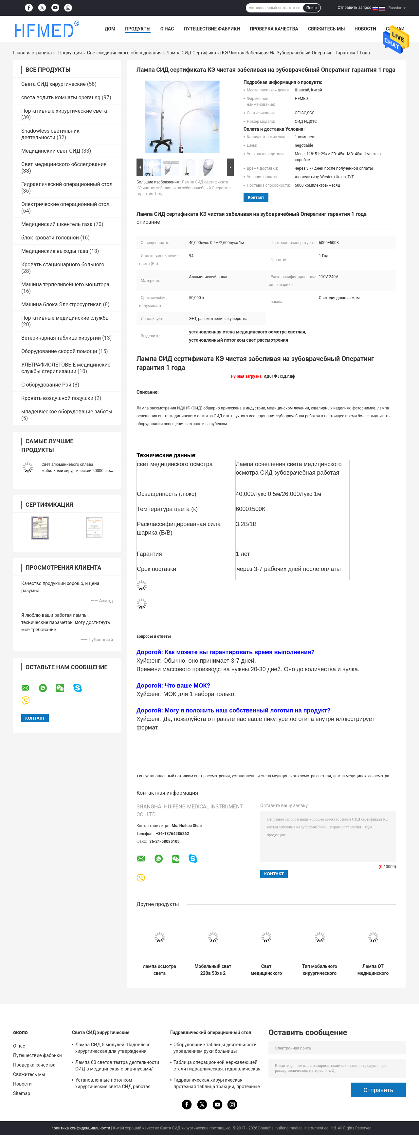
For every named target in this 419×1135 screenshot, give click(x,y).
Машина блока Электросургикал (61, 304)
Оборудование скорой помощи (59, 351)
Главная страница (32, 52)
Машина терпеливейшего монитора (65, 284)
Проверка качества (274, 28)
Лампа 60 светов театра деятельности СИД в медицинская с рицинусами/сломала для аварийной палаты (117, 1066)
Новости (365, 28)
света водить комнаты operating (60, 97)
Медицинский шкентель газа (57, 224)
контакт (256, 197)
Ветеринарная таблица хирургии (61, 338)
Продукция (70, 52)
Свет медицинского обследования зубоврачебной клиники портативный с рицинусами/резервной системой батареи (266, 970)
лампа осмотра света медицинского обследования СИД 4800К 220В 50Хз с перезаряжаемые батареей (159, 970)
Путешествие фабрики (212, 28)
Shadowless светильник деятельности (50, 134)
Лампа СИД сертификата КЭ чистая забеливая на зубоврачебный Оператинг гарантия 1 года (184, 188)
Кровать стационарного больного (62, 264)
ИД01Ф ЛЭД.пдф (279, 376)
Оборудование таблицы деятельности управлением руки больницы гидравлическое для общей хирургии (215, 1049)
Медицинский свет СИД (50, 151)
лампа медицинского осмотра (361, 776)
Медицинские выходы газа (54, 251)
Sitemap (21, 1093)
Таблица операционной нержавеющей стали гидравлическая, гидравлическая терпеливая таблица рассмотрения (217, 1066)
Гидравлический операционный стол (67, 184)
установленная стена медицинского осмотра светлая (281, 776)
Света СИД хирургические (53, 84)
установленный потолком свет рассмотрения (187, 776)
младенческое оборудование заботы (66, 411)
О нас (167, 28)
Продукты (138, 28)
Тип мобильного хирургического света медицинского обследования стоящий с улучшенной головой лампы (319, 970)
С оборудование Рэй (46, 385)
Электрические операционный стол (65, 204)
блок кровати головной (50, 238)
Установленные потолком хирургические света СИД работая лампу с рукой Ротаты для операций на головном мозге (118, 1084)
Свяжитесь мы (326, 28)
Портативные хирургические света (64, 111)
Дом (110, 28)
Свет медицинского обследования (124, 52)
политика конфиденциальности (80, 1128)
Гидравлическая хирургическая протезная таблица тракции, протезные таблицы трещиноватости (216, 1084)
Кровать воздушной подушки (57, 398)
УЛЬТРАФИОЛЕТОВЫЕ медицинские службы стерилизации (65, 368)
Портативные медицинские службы (65, 318)
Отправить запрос (354, 7)
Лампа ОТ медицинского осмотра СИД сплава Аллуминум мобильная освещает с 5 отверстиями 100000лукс (373, 970)
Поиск (311, 8)
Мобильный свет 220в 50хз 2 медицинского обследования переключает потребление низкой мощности (212, 970)
